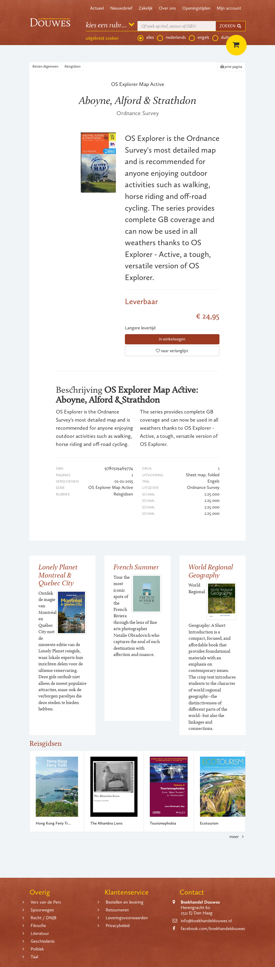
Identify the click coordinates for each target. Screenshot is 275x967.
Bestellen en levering (125, 902)
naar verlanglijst (172, 350)
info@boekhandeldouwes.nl (206, 920)
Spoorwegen (42, 910)
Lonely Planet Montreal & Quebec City (58, 575)
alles (146, 38)
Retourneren (117, 910)
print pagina (231, 67)
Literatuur (40, 933)
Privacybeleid (118, 925)
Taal (34, 956)
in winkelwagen (172, 339)
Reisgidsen (72, 66)
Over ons (167, 8)
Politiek (37, 949)
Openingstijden (196, 8)
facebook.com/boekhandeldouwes (213, 928)
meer (237, 836)
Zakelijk (146, 8)
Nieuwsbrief (121, 8)
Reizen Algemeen (45, 66)
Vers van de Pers (46, 902)
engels (199, 38)
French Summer (136, 567)
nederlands (171, 38)
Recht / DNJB (43, 917)
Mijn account (229, 8)
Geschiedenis (43, 941)
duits (221, 38)
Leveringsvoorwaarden (127, 917)
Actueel (97, 8)
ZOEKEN (230, 26)
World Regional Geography (211, 571)
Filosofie (38, 925)
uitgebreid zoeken (102, 38)
